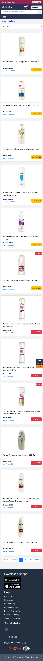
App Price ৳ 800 (8, 464)
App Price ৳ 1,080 (9, 245)
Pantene (11, 21)
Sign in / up (36, 7)
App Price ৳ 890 (8, 158)
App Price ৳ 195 (8, 420)
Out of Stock (36, 332)
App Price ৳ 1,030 (9, 507)
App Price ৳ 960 (8, 114)
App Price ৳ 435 (8, 377)
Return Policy (9, 604)
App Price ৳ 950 (8, 289)
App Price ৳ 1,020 (9, 71)
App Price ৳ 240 (8, 333)
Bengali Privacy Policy (13, 611)
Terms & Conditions (12, 618)
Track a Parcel (12, 637)
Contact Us (8, 600)
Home (3, 21)
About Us (8, 596)
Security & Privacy (11, 615)
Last (37, 560)
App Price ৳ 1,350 (9, 202)
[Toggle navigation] (4, 16)
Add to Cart (36, 70)
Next (30, 560)
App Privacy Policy (11, 607)
